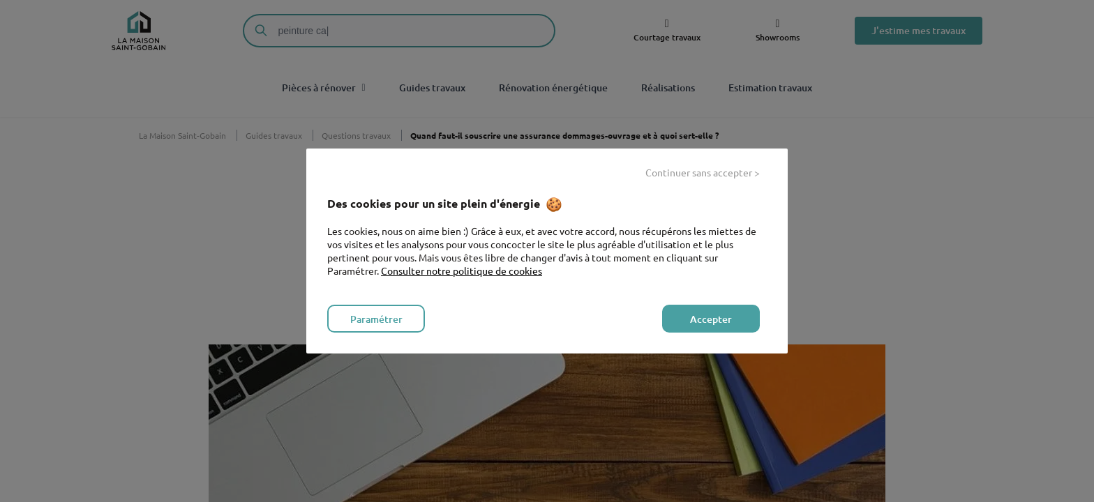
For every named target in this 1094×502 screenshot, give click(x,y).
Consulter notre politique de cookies (461, 270)
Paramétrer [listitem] (376, 319)
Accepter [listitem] (711, 319)
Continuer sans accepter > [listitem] (702, 172)
